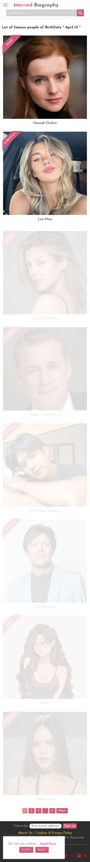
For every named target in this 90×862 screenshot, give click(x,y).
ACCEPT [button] (26, 850)
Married (36, 5)
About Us (25, 833)
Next (62, 810)
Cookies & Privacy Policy (54, 833)
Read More (48, 843)
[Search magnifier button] (80, 12)
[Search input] (42, 12)
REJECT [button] (42, 850)
